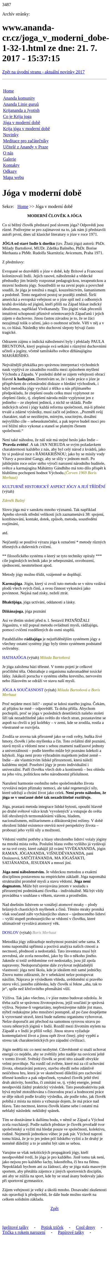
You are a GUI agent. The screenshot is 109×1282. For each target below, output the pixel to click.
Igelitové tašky (15, 1227)
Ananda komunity (19, 98)
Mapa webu (13, 177)
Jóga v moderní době (21, 122)
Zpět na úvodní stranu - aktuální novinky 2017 (43, 72)
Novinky (11, 134)
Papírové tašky (71, 1232)
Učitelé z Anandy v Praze (25, 147)
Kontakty (11, 165)
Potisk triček (52, 1227)
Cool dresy (85, 1227)
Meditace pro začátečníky (26, 140)
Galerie (9, 159)
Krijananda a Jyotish (21, 110)
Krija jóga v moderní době (26, 128)
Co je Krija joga (17, 116)
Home (8, 91)
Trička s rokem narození (23, 1232)
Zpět (54, 1208)
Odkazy (10, 171)
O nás (8, 153)
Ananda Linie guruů (21, 104)
